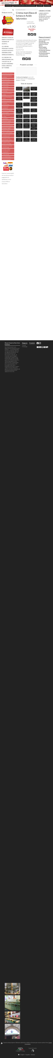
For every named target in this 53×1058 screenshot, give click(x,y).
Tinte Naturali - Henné (6, 115)
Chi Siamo (47, 5)
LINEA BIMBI (5, 154)
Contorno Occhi (6, 123)
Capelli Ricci (5, 118)
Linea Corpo (5, 88)
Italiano (33, 1054)
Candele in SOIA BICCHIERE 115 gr (7, 139)
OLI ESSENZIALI (6, 156)
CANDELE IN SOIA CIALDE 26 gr (7, 146)
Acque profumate (6, 159)
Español (28, 1054)
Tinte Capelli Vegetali (7, 132)
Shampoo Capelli (6, 128)
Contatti (40, 5)
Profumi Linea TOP (6, 100)
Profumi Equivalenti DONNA (7, 76)
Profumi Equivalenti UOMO (7, 94)
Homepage (9, 5)
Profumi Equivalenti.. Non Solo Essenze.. (24, 5)
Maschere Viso (6, 79)
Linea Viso (4, 91)
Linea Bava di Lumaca (20, 9)
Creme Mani (5, 86)
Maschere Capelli (6, 121)
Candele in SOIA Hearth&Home (6, 135)
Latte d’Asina (5, 84)
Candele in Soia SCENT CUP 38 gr (6, 143)
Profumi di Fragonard (7, 110)
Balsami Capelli (6, 130)
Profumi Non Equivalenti (5, 107)
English (22, 1054)
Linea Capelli (5, 112)
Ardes (23, 80)
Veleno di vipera (6, 81)
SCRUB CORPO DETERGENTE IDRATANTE (6, 151)
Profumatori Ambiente (7, 125)
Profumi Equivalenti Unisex (7, 97)
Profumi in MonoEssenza (5, 103)
